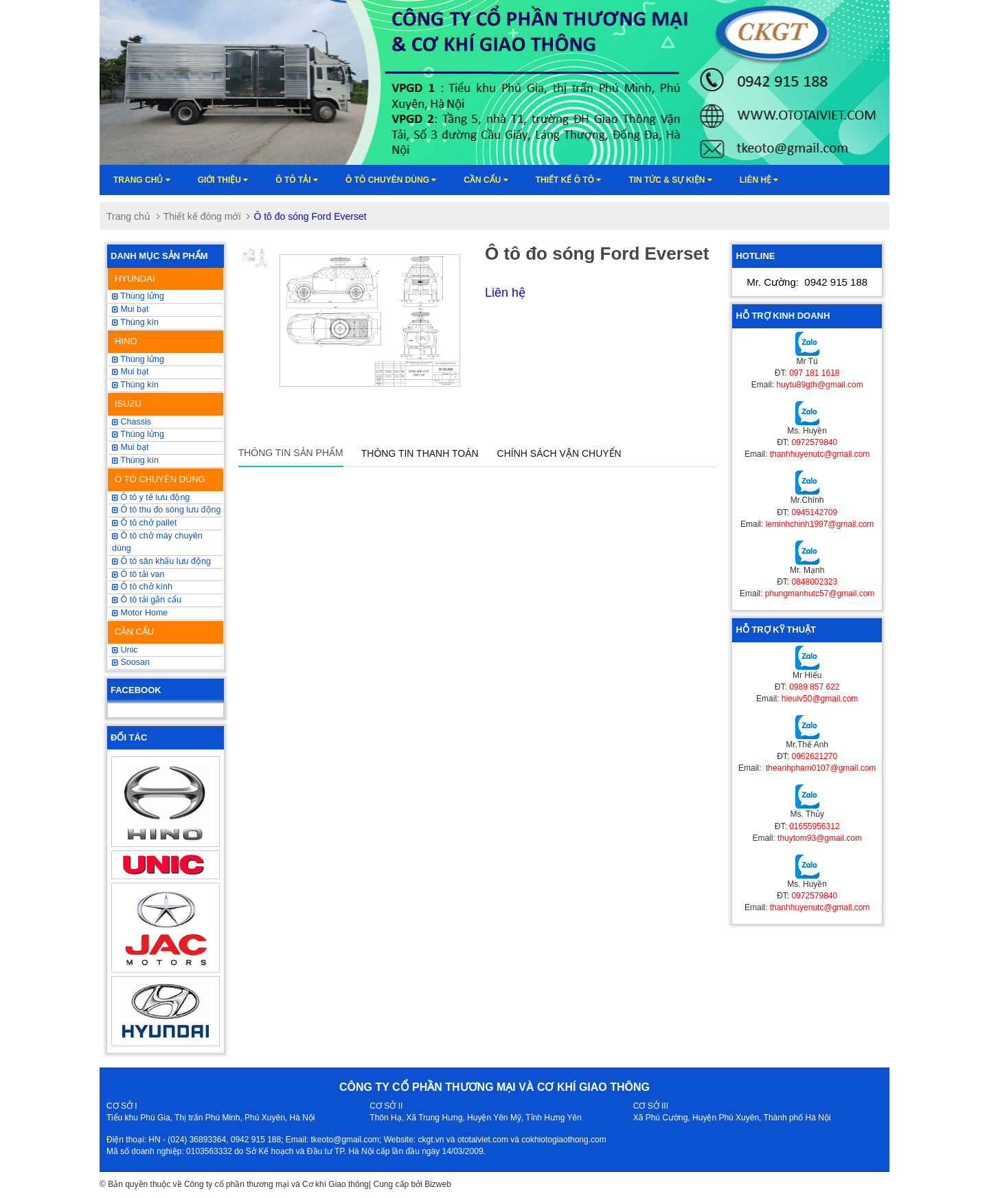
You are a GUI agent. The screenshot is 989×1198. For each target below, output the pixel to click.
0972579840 (814, 442)
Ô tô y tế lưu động (151, 497)
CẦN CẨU (134, 631)
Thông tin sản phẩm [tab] (290, 452)
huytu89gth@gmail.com (819, 384)
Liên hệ (759, 180)
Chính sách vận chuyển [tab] (559, 453)
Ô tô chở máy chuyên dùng (157, 542)
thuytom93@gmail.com (819, 838)
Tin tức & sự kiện (670, 180)
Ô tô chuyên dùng (390, 180)
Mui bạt (130, 447)
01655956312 (814, 826)
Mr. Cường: (807, 282)
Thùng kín (135, 460)
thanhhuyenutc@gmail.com (820, 454)
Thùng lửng (138, 296)
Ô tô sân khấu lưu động (161, 561)
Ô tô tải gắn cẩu (146, 599)
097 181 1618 (814, 373)
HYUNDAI (135, 278)
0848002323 (814, 582)
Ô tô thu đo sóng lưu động (166, 510)
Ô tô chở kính (142, 586)
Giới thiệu (223, 180)
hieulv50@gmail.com (820, 698)
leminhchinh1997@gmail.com (820, 524)
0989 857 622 (814, 687)
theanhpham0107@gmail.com (820, 768)
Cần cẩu (486, 180)
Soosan (131, 662)
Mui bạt (130, 309)
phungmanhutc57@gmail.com (820, 593)
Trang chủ (141, 180)
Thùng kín (135, 322)
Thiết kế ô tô (569, 180)
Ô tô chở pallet (144, 523)
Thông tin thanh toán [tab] (420, 453)
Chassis (131, 422)
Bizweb (437, 1184)
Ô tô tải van (138, 574)
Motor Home (140, 613)
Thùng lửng (138, 434)
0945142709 (814, 512)
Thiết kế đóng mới (202, 216)
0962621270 (814, 756)
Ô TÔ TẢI (296, 180)
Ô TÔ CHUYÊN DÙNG (160, 479)
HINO (126, 341)
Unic (124, 650)
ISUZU (128, 403)
